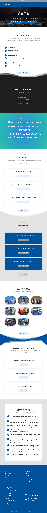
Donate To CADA (31, 21)
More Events (23, 274)
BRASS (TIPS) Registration (17, 21)
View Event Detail (23, 239)
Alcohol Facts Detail (23, 72)
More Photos (23, 333)
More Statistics (23, 210)
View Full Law (23, 364)
